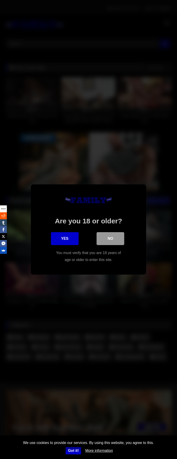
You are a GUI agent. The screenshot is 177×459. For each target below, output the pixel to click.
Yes (64, 238)
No (110, 238)
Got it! (73, 451)
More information (99, 451)
